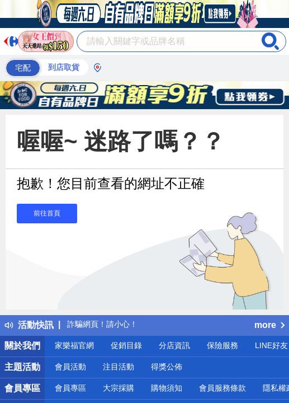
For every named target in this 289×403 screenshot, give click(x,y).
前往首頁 (47, 213)
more (269, 325)
